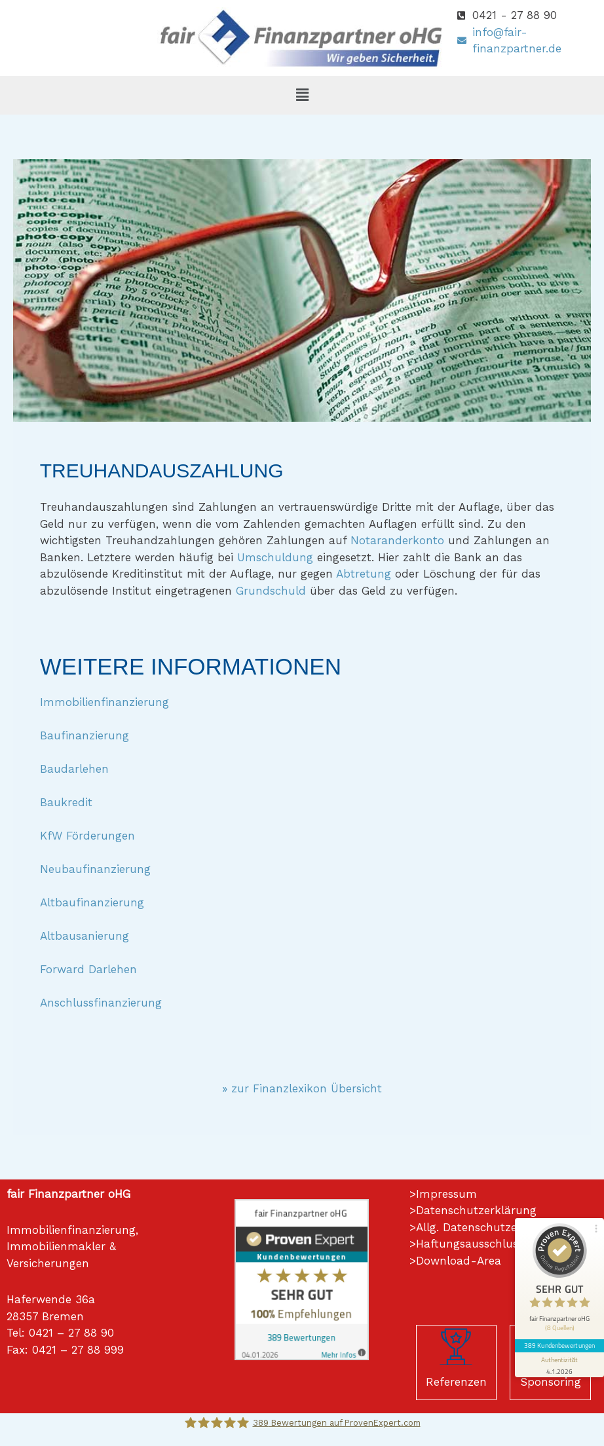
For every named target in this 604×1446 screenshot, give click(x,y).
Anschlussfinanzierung (101, 1002)
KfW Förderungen (87, 835)
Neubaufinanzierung (95, 869)
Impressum (446, 1193)
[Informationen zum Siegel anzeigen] (559, 1364)
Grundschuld (271, 590)
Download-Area (458, 1260)
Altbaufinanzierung (92, 902)
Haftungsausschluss (469, 1243)
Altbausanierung (84, 935)
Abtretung (363, 573)
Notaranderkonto (397, 540)
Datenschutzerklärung (476, 1210)
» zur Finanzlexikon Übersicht (302, 1088)
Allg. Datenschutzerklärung (489, 1227)
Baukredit (66, 802)
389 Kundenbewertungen (559, 1345)
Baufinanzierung (84, 735)
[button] (302, 95)
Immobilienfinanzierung (104, 702)
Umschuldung (275, 557)
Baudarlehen (74, 768)
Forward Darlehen (88, 969)
